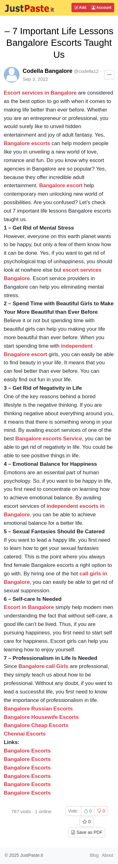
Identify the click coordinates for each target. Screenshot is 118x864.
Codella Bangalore (47, 71)
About (107, 855)
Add (80, 7)
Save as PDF (86, 832)
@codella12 (86, 71)
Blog (94, 855)
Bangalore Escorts (27, 759)
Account (101, 7)
